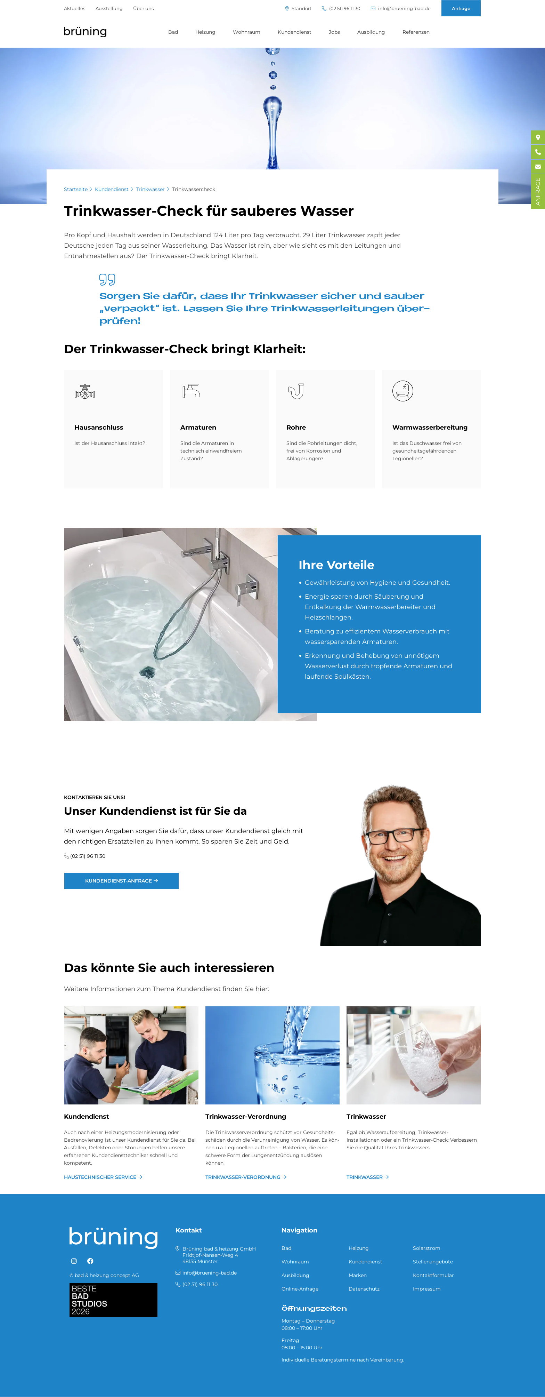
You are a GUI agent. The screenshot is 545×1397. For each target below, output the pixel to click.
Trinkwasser (150, 189)
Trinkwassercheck (193, 189)
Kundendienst (294, 32)
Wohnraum (246, 32)
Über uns (143, 8)
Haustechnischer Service (100, 1177)
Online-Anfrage (300, 1289)
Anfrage (461, 8)
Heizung (205, 32)
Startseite (76, 189)
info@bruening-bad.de (401, 8)
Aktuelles (74, 8)
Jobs (334, 32)
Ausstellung (109, 8)
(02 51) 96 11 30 (341, 8)
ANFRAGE (538, 192)
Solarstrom (426, 1248)
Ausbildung (371, 32)
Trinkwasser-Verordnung (245, 1116)
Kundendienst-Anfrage (118, 881)
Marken (358, 1275)
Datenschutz (364, 1289)
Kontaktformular (433, 1275)
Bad (173, 32)
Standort (298, 8)
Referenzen (416, 32)
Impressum (427, 1289)
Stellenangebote (433, 1262)
